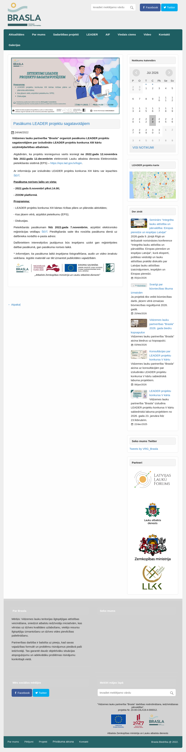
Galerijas (14, 45)
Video (147, 34)
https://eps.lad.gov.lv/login (66, 163)
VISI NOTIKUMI (143, 147)
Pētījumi (28, 742)
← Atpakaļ (14, 304)
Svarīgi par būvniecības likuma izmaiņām (152, 288)
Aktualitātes (16, 34)
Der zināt (137, 211)
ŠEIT (16, 175)
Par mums (38, 34)
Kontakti (164, 34)
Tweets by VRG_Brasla (144, 448)
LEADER (92, 34)
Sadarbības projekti (66, 34)
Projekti (43, 742)
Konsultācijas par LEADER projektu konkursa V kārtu (160, 355)
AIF (108, 34)
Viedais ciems (127, 34)
